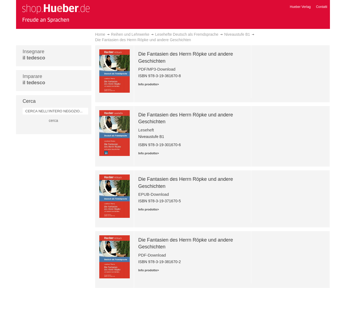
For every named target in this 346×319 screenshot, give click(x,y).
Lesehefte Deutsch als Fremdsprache (186, 34)
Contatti (321, 7)
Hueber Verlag (300, 7)
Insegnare (34, 55)
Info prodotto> (148, 84)
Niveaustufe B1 (237, 34)
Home (100, 34)
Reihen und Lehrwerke (130, 34)
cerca (53, 120)
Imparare (34, 79)
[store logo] (55, 13)
